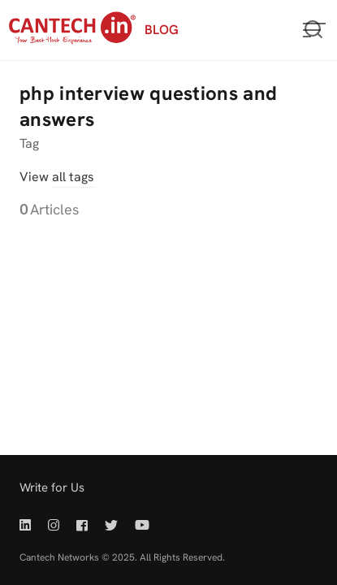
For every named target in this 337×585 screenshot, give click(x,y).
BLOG (162, 29)
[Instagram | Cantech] (53, 525)
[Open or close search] (313, 30)
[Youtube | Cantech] (142, 525)
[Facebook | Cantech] (82, 525)
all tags (73, 176)
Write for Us (51, 487)
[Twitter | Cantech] (111, 525)
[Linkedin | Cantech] (28, 525)
